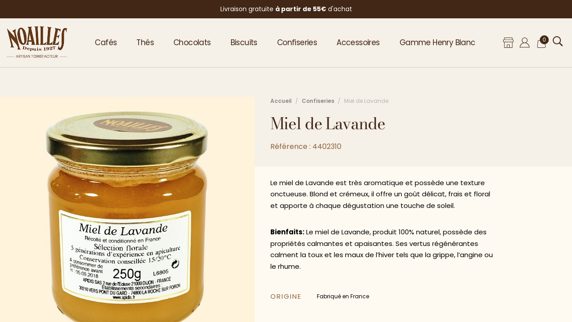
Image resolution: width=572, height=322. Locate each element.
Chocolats (192, 42)
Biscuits (244, 42)
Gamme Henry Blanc (437, 42)
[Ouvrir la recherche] (558, 41)
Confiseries (297, 42)
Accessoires (357, 42)
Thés (145, 42)
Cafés (106, 42)
